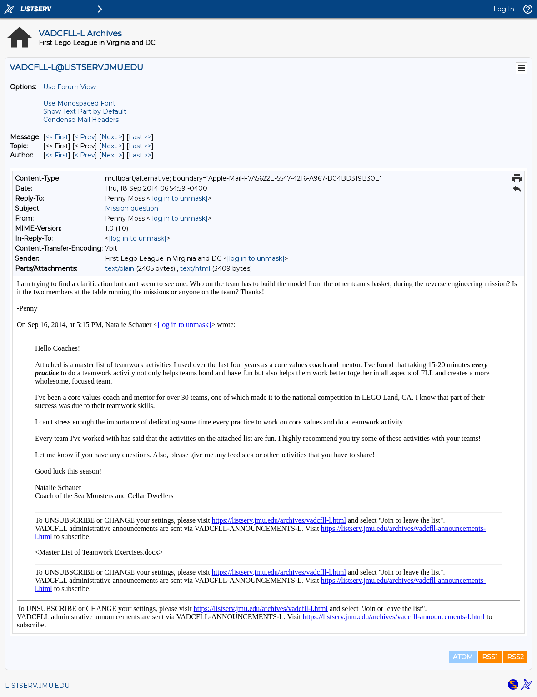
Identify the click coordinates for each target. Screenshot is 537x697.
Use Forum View (69, 87)
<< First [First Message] (56, 137)
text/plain (119, 268)
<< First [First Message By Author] (56, 155)
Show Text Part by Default (84, 111)
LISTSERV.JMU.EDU (37, 686)
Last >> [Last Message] (140, 137)
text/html (195, 268)
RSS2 (515, 657)
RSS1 (490, 657)
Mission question (131, 208)
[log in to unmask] (179, 198)
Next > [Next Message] (111, 137)
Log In (503, 9)
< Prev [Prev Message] (85, 137)
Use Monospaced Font (79, 103)
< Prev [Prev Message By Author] (85, 155)
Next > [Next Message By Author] (111, 155)
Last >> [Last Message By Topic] (140, 146)
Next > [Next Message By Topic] (111, 146)
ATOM (463, 657)
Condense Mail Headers (81, 120)
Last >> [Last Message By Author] (140, 155)
